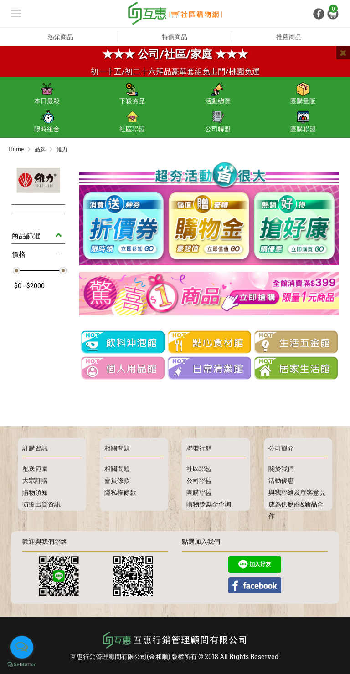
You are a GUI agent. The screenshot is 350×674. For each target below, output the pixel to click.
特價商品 (174, 36)
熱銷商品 (60, 36)
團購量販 (303, 93)
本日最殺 (47, 93)
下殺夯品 (132, 93)
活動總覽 (218, 93)
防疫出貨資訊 (41, 504)
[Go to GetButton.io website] (21, 665)
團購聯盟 (303, 121)
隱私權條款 (120, 492)
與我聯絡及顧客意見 (297, 492)
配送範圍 (35, 468)
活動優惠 (281, 480)
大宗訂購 (35, 480)
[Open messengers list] (21, 647)
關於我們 (281, 468)
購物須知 (35, 492)
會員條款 (117, 480)
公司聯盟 (218, 121)
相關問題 (117, 468)
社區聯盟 (132, 121)
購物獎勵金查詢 (208, 504)
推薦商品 (289, 36)
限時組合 (47, 121)
